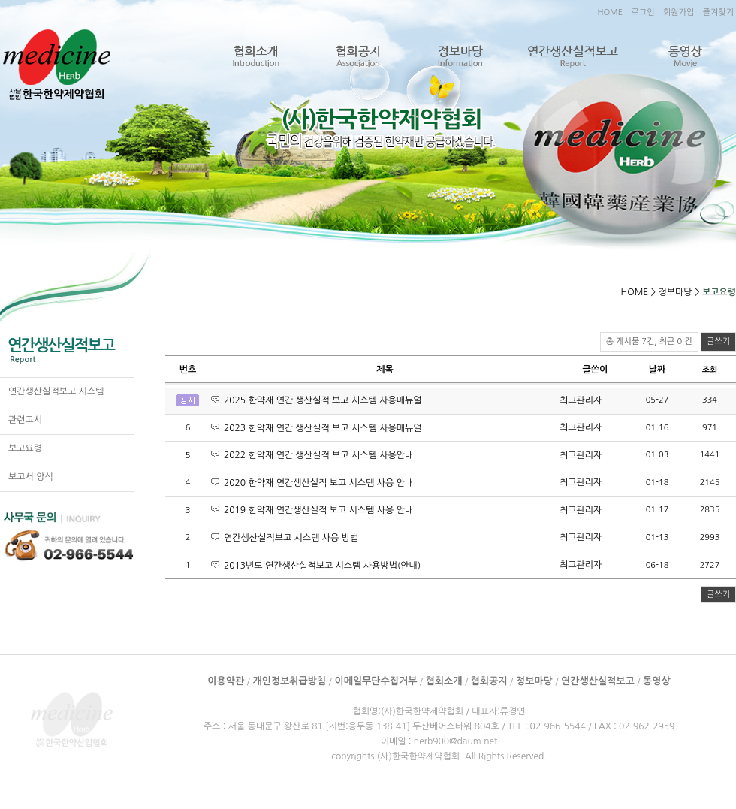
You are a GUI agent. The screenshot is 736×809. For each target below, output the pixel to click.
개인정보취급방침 (289, 681)
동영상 (684, 57)
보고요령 (25, 448)
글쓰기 (718, 341)
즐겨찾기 (718, 12)
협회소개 (255, 57)
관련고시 (25, 419)
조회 (710, 370)
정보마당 (459, 57)
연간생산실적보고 (572, 57)
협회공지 (357, 57)
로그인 (642, 12)
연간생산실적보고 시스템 (56, 391)
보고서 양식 (30, 476)
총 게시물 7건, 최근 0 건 (649, 341)
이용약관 (225, 681)
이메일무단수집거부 (375, 681)
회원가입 (678, 12)
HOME (610, 12)
